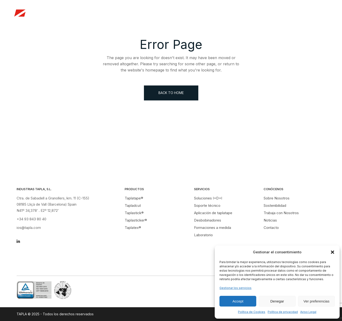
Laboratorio (203, 235)
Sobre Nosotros (277, 198)
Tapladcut (133, 205)
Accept (238, 301)
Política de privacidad (283, 312)
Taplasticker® (136, 220)
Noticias (278, 13)
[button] (332, 252)
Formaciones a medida (212, 227)
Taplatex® (133, 227)
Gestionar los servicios (235, 288)
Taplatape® (134, 198)
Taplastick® (134, 213)
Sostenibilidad (275, 205)
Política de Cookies (251, 312)
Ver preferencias (316, 301)
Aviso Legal (308, 312)
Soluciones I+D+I (208, 198)
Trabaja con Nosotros (244, 13)
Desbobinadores (207, 220)
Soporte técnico (207, 205)
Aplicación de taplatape (213, 213)
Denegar (277, 301)
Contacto (301, 13)
